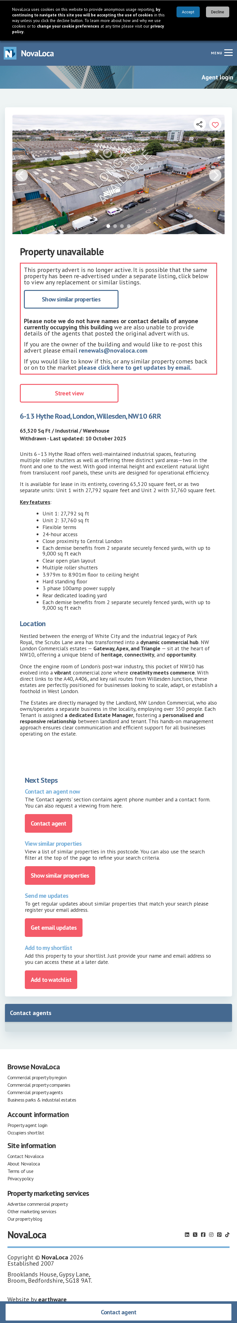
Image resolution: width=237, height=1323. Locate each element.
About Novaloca (23, 1163)
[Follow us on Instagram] (211, 1235)
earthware (52, 1299)
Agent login (217, 77)
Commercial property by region (36, 1077)
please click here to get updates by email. (135, 367)
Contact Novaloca (25, 1156)
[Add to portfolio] (215, 124)
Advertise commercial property (37, 1204)
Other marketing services (31, 1211)
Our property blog (24, 1219)
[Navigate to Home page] (29, 53)
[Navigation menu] (228, 52)
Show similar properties (71, 299)
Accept (188, 12)
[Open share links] (200, 124)
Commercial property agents (35, 1092)
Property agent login (27, 1125)
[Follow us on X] (195, 1235)
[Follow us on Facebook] (203, 1235)
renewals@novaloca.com (113, 350)
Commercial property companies (38, 1085)
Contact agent (118, 1312)
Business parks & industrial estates (41, 1100)
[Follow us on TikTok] (227, 1235)
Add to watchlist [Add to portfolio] (51, 980)
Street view (69, 393)
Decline (217, 12)
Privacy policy (20, 1178)
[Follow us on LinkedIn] (187, 1235)
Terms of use (20, 1171)
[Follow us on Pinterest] (219, 1235)
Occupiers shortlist (25, 1132)
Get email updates (54, 928)
